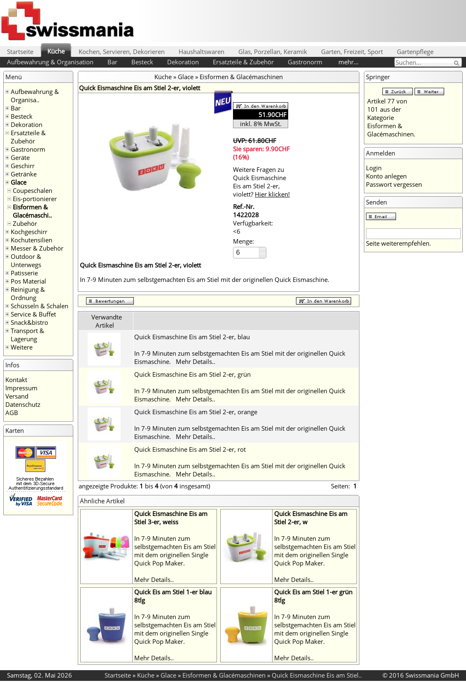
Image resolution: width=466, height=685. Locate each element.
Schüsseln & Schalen (39, 306)
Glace (18, 182)
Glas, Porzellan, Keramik (272, 51)
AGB (11, 412)
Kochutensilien (31, 240)
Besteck (142, 62)
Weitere (22, 347)
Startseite (20, 51)
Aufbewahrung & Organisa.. (35, 95)
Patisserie (24, 273)
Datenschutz (22, 404)
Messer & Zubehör (37, 248)
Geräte (20, 157)
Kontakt (16, 379)
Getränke (24, 174)
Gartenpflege (415, 51)
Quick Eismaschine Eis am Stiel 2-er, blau (192, 337)
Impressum (21, 388)
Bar (112, 62)
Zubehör (25, 223)
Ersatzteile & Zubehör (243, 62)
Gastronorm (305, 62)
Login (374, 168)
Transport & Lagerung (27, 334)
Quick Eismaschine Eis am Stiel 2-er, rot (190, 449)
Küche (56, 51)
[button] (262, 250)
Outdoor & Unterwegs (26, 260)
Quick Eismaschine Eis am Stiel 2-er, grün (192, 374)
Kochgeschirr (29, 232)
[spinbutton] (246, 252)
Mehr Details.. (195, 361)
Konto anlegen (386, 176)
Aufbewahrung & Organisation (50, 62)
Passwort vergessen (394, 184)
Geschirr (23, 166)
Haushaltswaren (201, 51)
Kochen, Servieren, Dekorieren (122, 51)
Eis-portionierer (35, 199)
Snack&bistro (29, 322)
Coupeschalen (32, 190)
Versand (16, 396)
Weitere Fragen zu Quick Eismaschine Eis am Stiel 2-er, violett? (261, 181)
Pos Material (28, 281)
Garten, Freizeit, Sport (352, 51)
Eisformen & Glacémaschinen (241, 77)
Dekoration (183, 62)
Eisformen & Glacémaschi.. (32, 211)
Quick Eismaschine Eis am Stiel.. (317, 675)
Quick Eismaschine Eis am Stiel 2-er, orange (195, 412)
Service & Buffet (33, 314)
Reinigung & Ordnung (28, 293)
